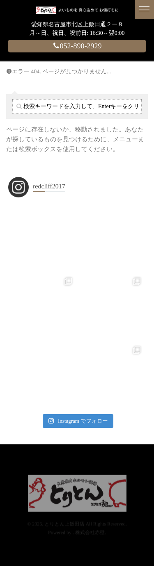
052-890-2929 (77, 46)
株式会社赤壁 (90, 526)
